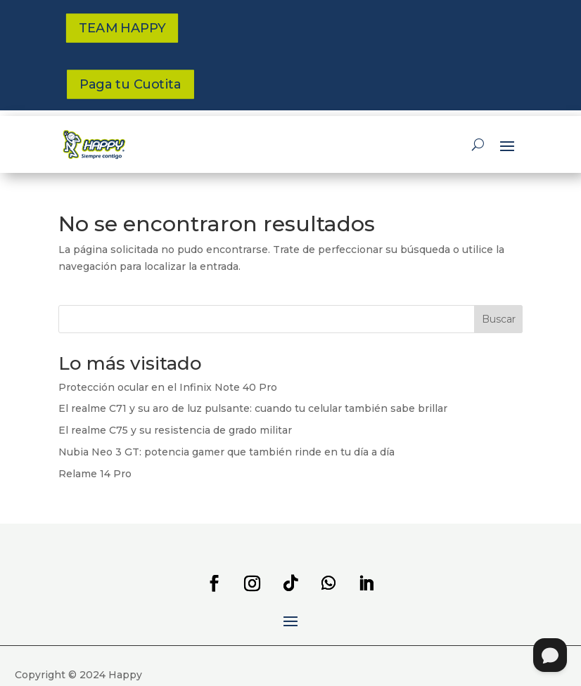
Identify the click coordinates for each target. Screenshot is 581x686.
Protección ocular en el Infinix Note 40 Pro (167, 387)
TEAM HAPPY (121, 28)
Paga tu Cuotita (130, 84)
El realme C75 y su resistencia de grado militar (175, 430)
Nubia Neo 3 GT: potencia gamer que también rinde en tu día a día (226, 452)
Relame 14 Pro (95, 473)
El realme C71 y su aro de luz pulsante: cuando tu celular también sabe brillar (252, 408)
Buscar (499, 319)
